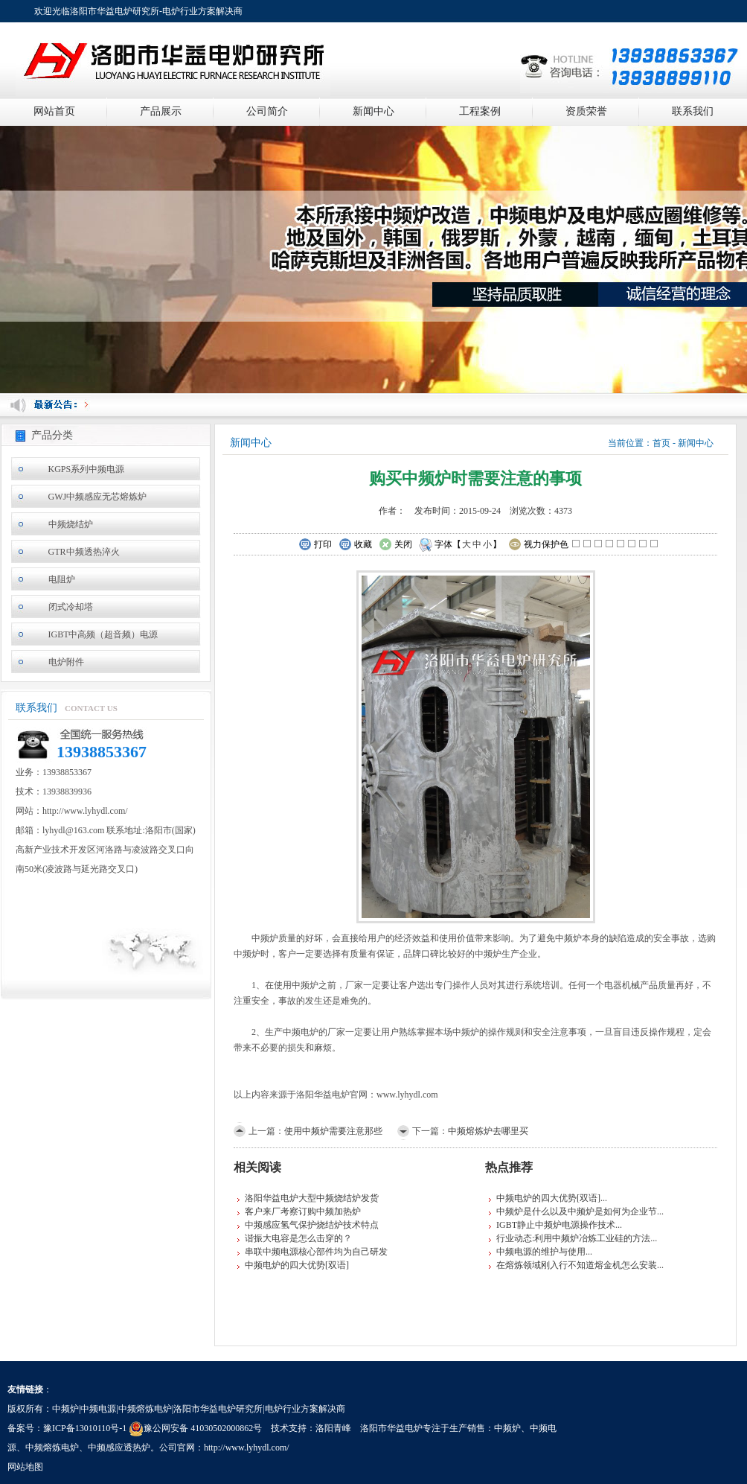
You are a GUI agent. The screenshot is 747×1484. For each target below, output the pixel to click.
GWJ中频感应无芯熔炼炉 (97, 496)
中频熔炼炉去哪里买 (488, 1131)
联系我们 (693, 111)
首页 (661, 443)
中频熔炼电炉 (52, 1447)
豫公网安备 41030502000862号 (195, 1428)
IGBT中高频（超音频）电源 (103, 634)
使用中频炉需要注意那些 (333, 1131)
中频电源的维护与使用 (541, 1251)
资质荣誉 (586, 111)
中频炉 (507, 1428)
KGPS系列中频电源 (86, 469)
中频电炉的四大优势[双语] (297, 1265)
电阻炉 (61, 579)
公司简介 (267, 111)
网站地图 (25, 1467)
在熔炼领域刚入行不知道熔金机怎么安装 (576, 1265)
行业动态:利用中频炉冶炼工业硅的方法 (573, 1238)
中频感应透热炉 (119, 1447)
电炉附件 (66, 662)
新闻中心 (373, 111)
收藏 (355, 545)
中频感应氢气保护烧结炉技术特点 (312, 1225)
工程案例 (480, 111)
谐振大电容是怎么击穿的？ (298, 1238)
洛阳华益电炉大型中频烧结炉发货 (312, 1198)
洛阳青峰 (333, 1428)
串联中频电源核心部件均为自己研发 (316, 1251)
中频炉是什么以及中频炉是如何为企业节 (576, 1211)
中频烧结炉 (70, 524)
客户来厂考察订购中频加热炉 (303, 1211)
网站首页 (54, 111)
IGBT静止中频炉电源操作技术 (555, 1225)
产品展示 (161, 111)
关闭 (395, 545)
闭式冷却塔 (70, 607)
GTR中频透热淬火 (84, 552)
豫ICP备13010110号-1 (84, 1428)
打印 (315, 545)
